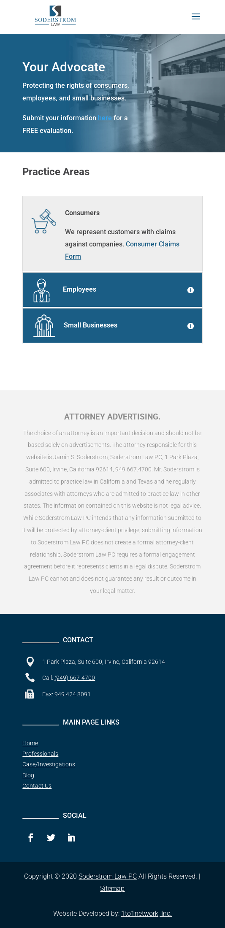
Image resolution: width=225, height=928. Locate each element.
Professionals (40, 753)
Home (30, 743)
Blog (28, 775)
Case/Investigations (48, 764)
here (105, 118)
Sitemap (112, 889)
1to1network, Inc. (146, 913)
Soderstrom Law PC (108, 876)
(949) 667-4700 (74, 677)
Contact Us (37, 785)
